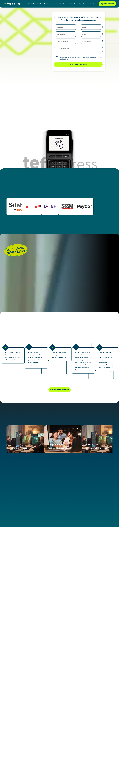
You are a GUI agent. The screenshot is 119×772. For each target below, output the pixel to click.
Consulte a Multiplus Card (59, 390)
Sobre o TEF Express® (34, 4)
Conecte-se (47, 4)
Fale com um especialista (59, 690)
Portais (92, 4)
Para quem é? (71, 4)
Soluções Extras (82, 4)
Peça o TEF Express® (107, 4)
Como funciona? (59, 4)
